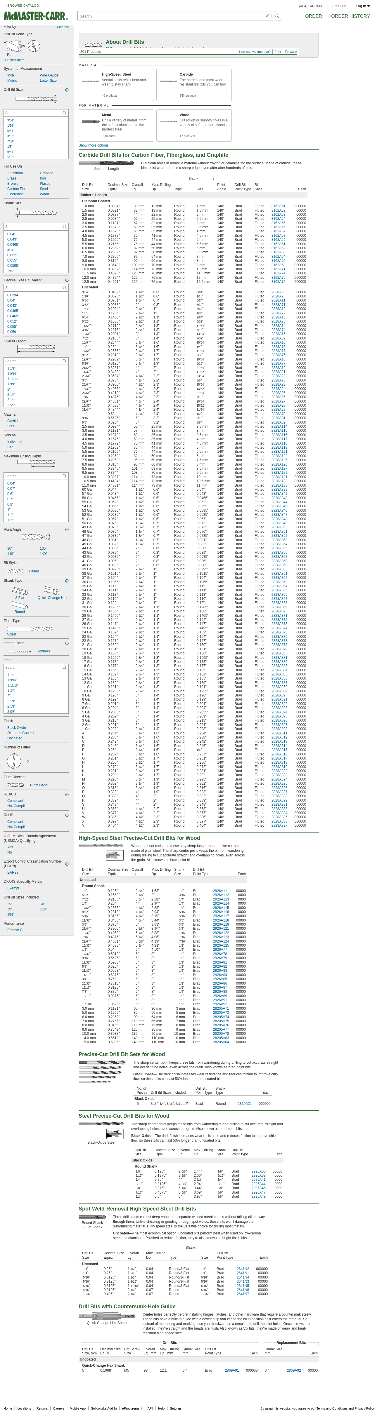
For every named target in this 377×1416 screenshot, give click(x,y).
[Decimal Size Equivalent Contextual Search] (36, 288)
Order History (350, 16)
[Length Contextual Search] (36, 667)
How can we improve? (255, 51)
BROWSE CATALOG (23, 5)
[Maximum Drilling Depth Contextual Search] (36, 476)
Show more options (94, 145)
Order (313, 16)
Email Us (339, 6)
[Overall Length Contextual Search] (36, 361)
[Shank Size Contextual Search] (36, 227)
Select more (16, 60)
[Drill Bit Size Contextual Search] (36, 113)
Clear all (63, 27)
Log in (363, 6)
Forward (291, 51)
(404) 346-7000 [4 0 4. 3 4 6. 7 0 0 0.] (311, 6)
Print (277, 51)
